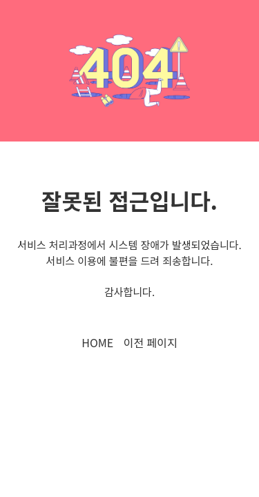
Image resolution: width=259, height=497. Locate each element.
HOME (97, 342)
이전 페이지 (151, 342)
